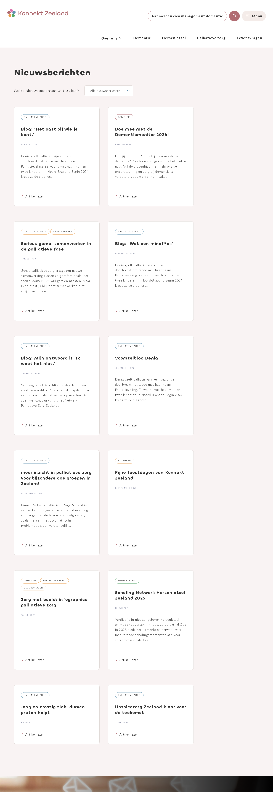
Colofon (151, 783)
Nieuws (121, 734)
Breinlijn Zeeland (215, 733)
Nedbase (258, 782)
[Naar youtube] (40, 737)
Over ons (109, 38)
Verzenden (242, 663)
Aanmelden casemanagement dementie (187, 16)
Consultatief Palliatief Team (224, 740)
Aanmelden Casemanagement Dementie (224, 724)
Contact (122, 740)
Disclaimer (137, 783)
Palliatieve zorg (211, 38)
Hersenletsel (174, 38)
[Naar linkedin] (29, 737)
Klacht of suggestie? (171, 783)
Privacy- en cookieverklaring (111, 783)
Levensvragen (249, 38)
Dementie (142, 38)
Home (120, 722)
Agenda (121, 728)
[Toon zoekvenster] (234, 16)
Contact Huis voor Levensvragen (216, 748)
